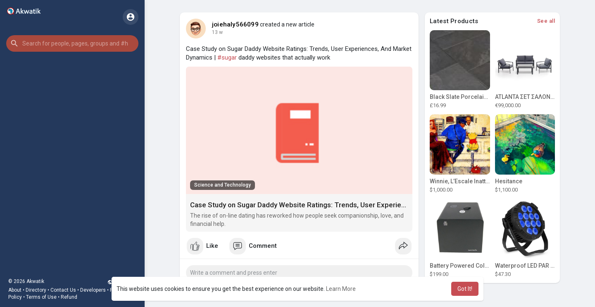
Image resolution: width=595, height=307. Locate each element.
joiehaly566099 (235, 24)
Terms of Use (41, 297)
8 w (216, 32)
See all (546, 21)
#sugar (227, 57)
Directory (36, 290)
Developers (93, 290)
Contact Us (63, 290)
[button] (72, 43)
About (14, 290)
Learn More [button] (341, 288)
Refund (69, 297)
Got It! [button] (464, 288)
